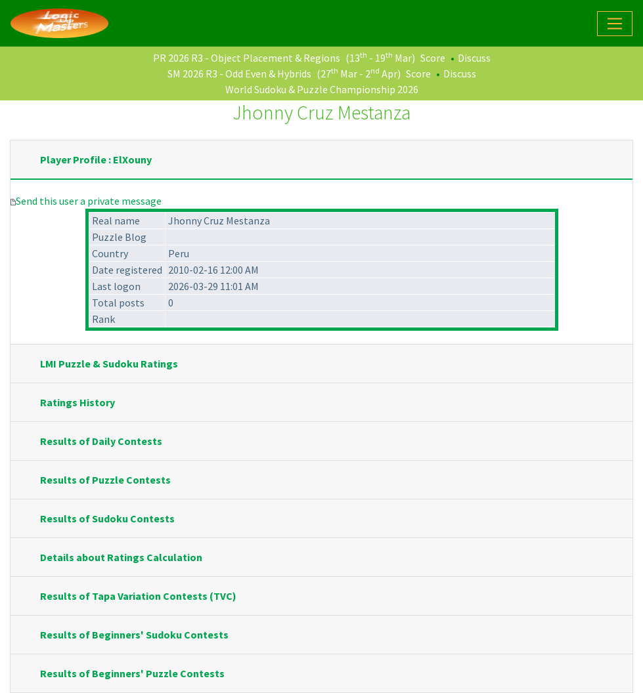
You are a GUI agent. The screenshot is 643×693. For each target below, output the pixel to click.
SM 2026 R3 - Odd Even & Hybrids (239, 73)
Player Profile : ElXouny (96, 159)
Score (432, 57)
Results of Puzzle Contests (105, 479)
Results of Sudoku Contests (107, 518)
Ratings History (77, 402)
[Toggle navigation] (614, 23)
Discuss (474, 57)
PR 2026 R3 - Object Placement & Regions (246, 57)
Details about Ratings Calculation (121, 557)
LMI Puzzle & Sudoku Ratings (109, 363)
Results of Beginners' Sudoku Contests (134, 634)
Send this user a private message (89, 200)
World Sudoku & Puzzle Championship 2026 (321, 89)
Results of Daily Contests (101, 441)
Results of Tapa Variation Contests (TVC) (138, 595)
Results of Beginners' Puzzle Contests (132, 673)
